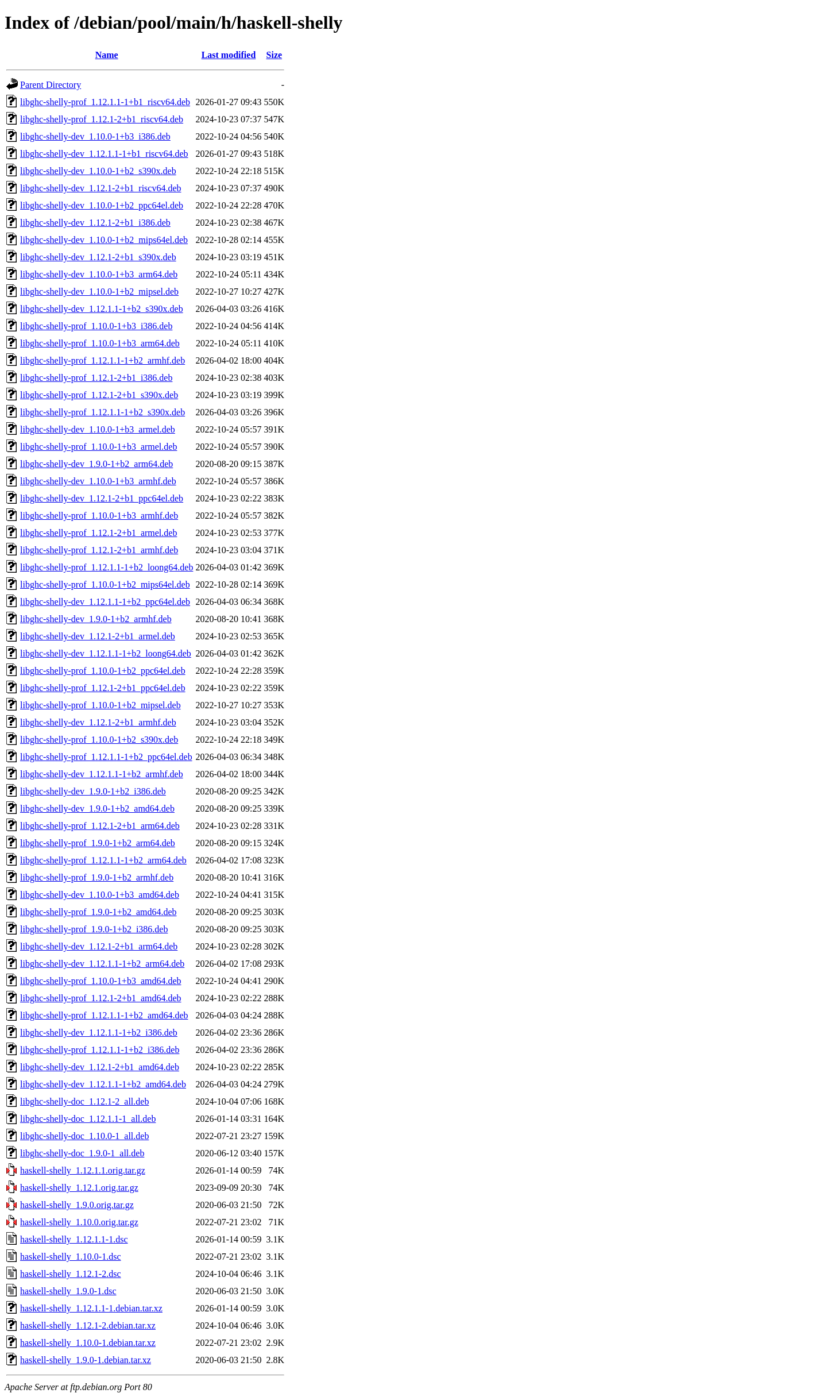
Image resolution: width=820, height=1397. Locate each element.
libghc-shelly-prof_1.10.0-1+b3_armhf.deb (99, 515)
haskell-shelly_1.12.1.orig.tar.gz (79, 1188)
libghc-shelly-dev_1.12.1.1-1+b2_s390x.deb (101, 309)
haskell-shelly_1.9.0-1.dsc (68, 1291)
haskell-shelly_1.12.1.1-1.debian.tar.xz (91, 1308)
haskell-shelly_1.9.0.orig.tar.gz (77, 1205)
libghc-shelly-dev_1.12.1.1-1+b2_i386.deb (98, 1032)
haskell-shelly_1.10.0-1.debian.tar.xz (88, 1343)
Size (274, 55)
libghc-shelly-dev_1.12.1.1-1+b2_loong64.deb (105, 653)
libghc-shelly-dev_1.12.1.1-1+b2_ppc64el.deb (105, 602)
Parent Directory (50, 85)
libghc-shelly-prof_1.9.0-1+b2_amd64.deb (98, 912)
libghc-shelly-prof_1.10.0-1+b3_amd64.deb (100, 981)
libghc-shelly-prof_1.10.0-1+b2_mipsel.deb (100, 705)
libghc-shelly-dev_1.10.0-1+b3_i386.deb (95, 136)
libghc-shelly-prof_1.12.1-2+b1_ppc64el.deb (102, 688)
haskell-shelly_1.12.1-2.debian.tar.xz (88, 1325)
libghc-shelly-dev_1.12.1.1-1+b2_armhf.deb (101, 774)
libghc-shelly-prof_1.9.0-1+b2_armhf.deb (96, 877)
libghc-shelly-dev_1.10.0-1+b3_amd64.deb (99, 895)
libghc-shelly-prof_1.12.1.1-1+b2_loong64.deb (106, 567)
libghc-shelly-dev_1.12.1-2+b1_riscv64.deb (100, 188)
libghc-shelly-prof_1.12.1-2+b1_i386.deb (96, 378)
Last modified (229, 55)
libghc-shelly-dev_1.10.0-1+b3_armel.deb (97, 429)
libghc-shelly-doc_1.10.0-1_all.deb (84, 1136)
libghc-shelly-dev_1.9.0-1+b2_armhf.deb (96, 619)
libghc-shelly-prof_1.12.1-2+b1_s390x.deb (99, 395)
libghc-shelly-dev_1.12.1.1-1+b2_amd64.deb (103, 1084)
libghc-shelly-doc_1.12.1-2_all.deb (84, 1101)
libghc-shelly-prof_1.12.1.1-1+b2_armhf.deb (102, 360)
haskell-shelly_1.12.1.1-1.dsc (74, 1239)
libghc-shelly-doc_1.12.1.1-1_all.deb (88, 1119)
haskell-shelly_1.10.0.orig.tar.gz (79, 1222)
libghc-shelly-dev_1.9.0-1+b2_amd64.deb (97, 808)
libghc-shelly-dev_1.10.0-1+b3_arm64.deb (98, 274)
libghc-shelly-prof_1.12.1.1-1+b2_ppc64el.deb (106, 757)
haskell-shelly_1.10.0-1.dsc (70, 1256)
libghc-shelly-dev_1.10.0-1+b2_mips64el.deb (104, 240)
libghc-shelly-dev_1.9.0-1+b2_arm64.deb (96, 464)
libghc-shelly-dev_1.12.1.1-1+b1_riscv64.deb (104, 154)
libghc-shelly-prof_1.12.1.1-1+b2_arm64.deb (103, 860)
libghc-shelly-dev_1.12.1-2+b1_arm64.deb (98, 946)
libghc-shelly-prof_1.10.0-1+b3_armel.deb (98, 446)
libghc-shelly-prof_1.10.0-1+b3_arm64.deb (100, 343)
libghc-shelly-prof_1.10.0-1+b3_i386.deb (96, 326)
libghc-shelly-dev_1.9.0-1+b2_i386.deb (93, 791)
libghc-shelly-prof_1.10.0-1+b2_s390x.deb (99, 739)
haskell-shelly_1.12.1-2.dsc (70, 1274)
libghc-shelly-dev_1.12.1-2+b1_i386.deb (95, 222)
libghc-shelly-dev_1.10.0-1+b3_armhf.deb (98, 481)
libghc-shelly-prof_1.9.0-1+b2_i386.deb (94, 929)
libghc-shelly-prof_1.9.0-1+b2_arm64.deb (97, 843)
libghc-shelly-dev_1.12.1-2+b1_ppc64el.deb (101, 498)
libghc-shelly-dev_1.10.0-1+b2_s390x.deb (98, 171)
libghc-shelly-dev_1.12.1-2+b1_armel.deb (97, 636)
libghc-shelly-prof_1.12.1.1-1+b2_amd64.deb (104, 1015)
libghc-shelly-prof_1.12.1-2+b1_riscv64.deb (101, 119)
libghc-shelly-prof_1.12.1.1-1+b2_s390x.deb (102, 412)
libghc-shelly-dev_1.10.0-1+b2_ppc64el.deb (101, 205)
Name (106, 55)
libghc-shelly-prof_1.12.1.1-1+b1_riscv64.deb (105, 102)
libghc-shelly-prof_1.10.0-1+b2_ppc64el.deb (102, 671)
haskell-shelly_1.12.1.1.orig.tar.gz (82, 1170)
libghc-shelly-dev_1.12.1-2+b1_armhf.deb (98, 722)
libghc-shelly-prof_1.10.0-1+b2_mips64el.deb (105, 584)
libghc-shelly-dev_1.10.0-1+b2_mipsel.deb (99, 291)
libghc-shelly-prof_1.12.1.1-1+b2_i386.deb (99, 1050)
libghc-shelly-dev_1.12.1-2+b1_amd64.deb (99, 1067)
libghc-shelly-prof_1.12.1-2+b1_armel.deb (98, 533)
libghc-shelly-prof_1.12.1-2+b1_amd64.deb (100, 998)
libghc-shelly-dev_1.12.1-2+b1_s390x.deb (98, 257)
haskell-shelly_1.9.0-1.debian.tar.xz (85, 1360)
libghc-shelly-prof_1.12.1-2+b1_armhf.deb (99, 550)
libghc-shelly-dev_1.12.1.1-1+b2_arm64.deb (102, 963)
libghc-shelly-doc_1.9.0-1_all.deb (82, 1153)
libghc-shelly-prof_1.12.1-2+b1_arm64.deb (100, 826)
